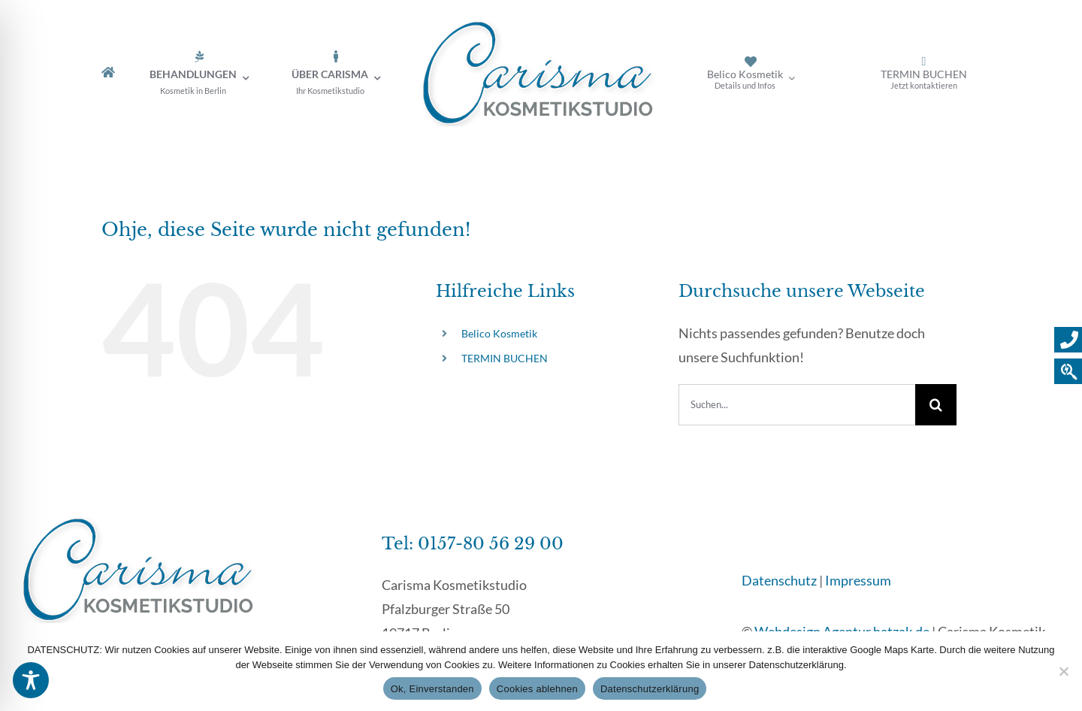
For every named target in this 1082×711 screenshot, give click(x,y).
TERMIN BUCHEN (504, 358)
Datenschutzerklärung (649, 688)
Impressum (858, 580)
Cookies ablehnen (537, 688)
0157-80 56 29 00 (491, 544)
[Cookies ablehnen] (1063, 671)
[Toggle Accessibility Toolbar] (30, 680)
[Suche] (936, 404)
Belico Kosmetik (499, 333)
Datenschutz (779, 580)
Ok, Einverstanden (432, 688)
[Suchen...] (797, 404)
